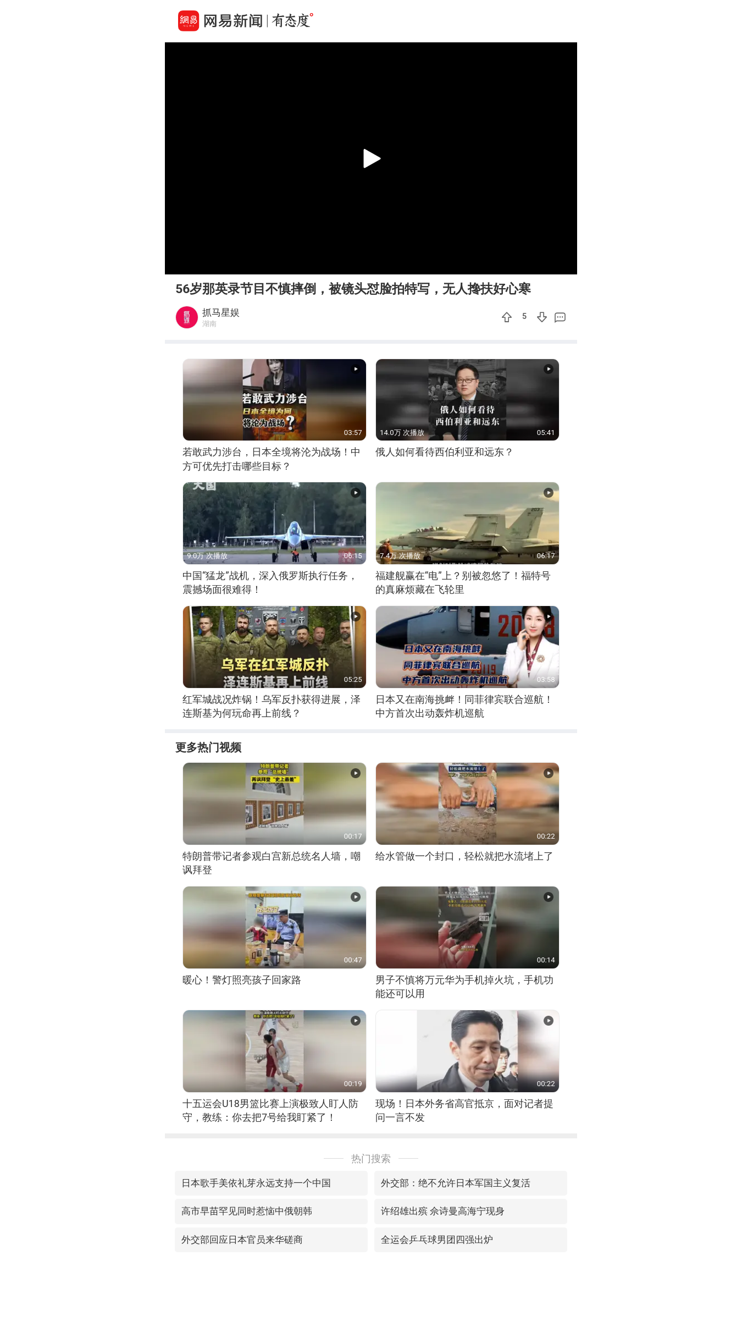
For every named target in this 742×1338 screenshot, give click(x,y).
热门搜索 (371, 1158)
